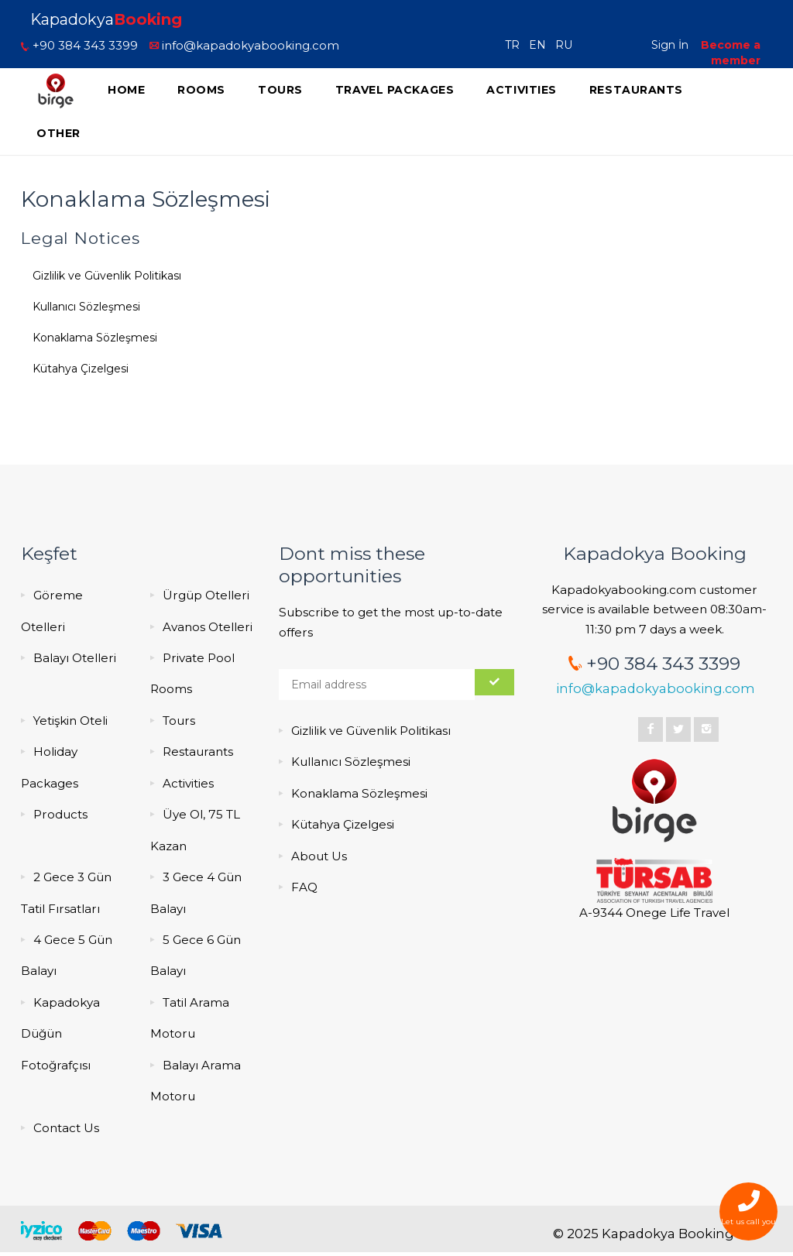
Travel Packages (394, 90)
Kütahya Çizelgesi (81, 369)
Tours (280, 90)
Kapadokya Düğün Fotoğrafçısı (60, 1033)
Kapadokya (106, 19)
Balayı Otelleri (74, 657)
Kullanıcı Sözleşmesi (86, 307)
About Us (319, 856)
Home (126, 90)
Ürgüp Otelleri (206, 595)
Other (58, 133)
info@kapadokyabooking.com (244, 45)
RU (566, 45)
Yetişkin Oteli (70, 720)
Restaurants (636, 90)
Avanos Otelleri (207, 626)
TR (515, 45)
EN (540, 45)
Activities (521, 90)
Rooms (201, 90)
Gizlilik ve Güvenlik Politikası (107, 276)
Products (60, 814)
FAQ (304, 887)
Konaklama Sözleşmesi (95, 338)
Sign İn (669, 45)
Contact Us (66, 1127)
